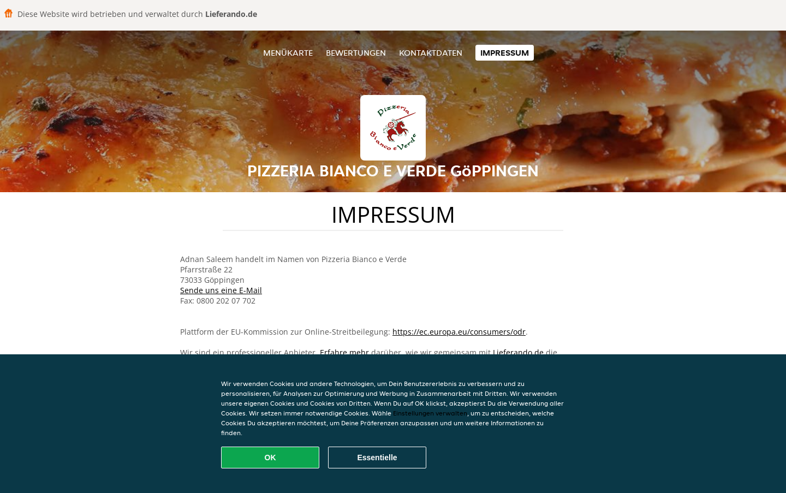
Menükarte (288, 52)
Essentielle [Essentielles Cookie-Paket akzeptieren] (377, 457)
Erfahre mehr (344, 352)
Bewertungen (356, 52)
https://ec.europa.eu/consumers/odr (459, 331)
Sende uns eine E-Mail (221, 290)
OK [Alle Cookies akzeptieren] (270, 457)
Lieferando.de (518, 352)
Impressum (504, 52)
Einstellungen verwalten (430, 413)
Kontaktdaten (430, 52)
